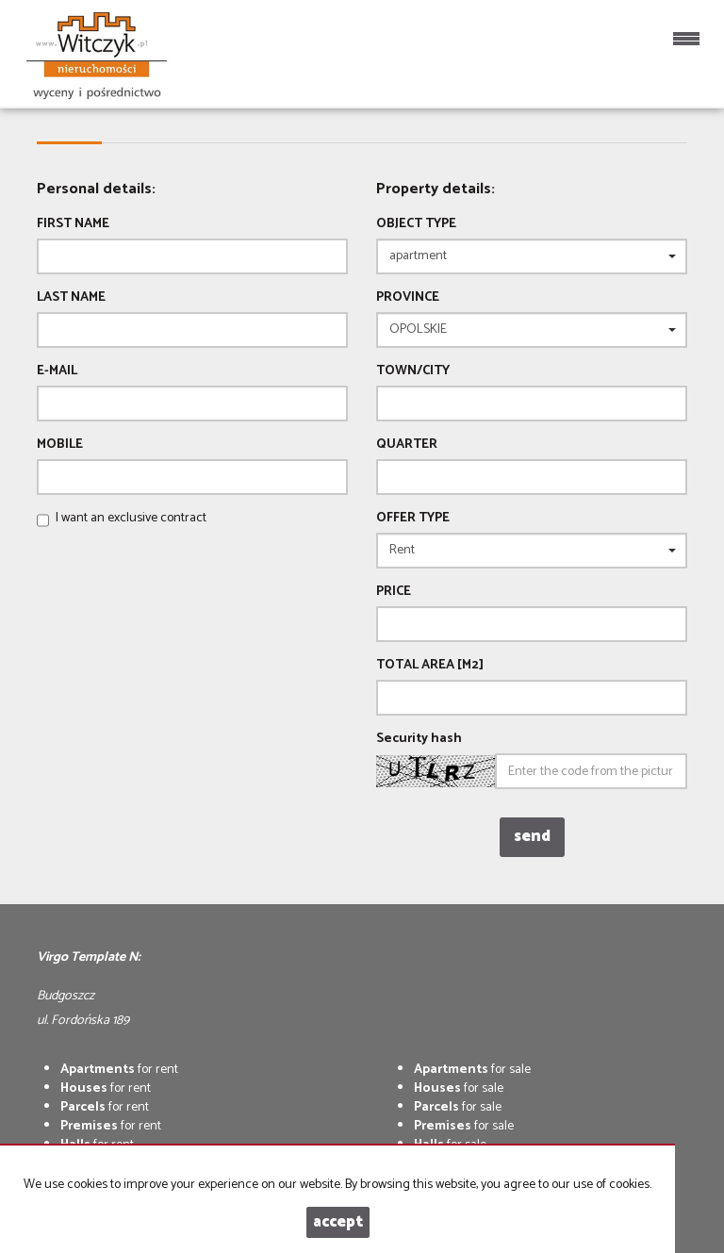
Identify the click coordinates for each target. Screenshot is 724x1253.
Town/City (413, 371)
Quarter (406, 445)
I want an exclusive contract (131, 518)
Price (393, 592)
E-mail (57, 371)
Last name (71, 298)
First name (73, 224)
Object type (416, 224)
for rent (119, 1069)
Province (407, 298)
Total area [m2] (430, 665)
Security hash (419, 739)
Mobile (60, 445)
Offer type (413, 518)
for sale (472, 1069)
